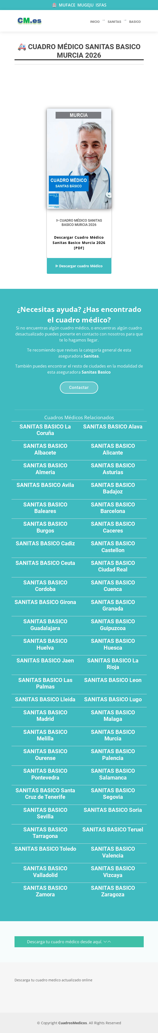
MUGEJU (85, 5)
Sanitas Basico (96, 372)
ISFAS (101, 5)
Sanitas (91, 356)
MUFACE (67, 5)
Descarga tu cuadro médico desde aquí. (69, 941)
